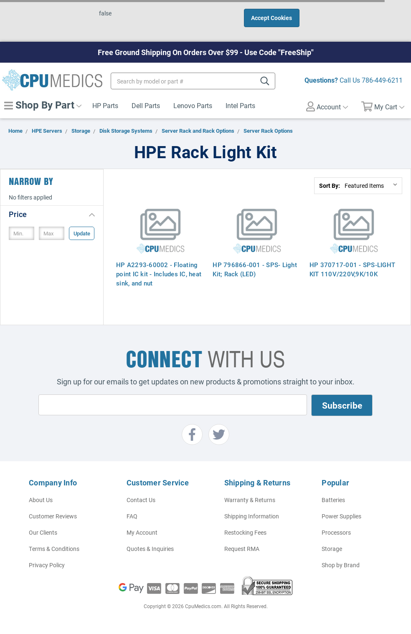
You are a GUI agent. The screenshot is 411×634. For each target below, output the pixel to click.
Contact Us (141, 500)
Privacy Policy (47, 565)
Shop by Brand (341, 565)
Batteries (333, 500)
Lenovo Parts (192, 105)
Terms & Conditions (54, 549)
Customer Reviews (53, 516)
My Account (142, 532)
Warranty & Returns (249, 500)
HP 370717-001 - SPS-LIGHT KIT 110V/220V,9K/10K (352, 269)
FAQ (132, 516)
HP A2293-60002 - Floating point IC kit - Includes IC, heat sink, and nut (158, 273)
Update (82, 233)
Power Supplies (341, 516)
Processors (336, 532)
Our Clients (43, 532)
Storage (332, 549)
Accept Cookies (271, 18)
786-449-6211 (382, 80)
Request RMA (241, 549)
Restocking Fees (245, 532)
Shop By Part (42, 104)
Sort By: (329, 185)
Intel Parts (240, 105)
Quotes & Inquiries (150, 549)
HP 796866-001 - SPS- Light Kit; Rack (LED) (255, 269)
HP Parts (105, 105)
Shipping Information (251, 516)
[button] (51, 213)
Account (327, 106)
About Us (41, 500)
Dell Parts (146, 105)
